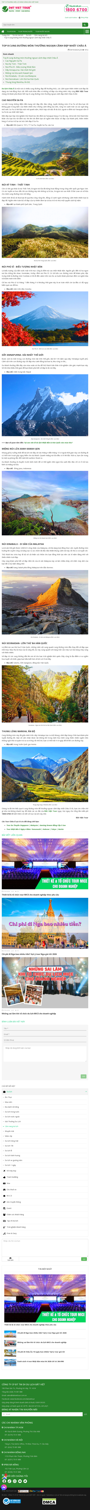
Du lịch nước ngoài (12, 1116)
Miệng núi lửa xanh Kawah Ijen (19, 73)
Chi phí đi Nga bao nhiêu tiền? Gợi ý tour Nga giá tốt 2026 (29, 954)
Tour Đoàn (11, 31)
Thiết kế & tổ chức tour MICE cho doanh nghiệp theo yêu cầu (30, 894)
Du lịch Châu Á (8, 88)
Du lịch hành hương (12, 1155)
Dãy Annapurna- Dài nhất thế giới (20, 70)
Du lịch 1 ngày (10, 1165)
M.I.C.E (7, 1195)
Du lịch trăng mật (11, 1141)
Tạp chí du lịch (10, 1221)
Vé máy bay (9, 1170)
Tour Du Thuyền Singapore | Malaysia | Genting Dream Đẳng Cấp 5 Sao (36, 825)
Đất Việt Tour (50, 811)
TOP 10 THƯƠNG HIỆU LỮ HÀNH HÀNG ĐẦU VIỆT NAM (20, 2)
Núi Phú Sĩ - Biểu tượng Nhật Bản (20, 67)
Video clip (8, 1136)
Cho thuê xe (9, 1189)
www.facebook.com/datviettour (22, 1399)
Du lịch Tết (9, 1146)
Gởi (83, 1076)
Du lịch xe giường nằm (13, 1160)
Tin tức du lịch (17, 35)
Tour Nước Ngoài (42, 31)
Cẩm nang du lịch (40, 35)
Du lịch (28, 35)
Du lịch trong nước (12, 1112)
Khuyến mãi (9, 1131)
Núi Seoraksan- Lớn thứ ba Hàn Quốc (22, 79)
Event (7, 1208)
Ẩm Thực (8, 1097)
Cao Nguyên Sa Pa (13, 61)
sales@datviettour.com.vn (17, 1395)
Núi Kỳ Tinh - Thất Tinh (15, 64)
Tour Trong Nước (25, 31)
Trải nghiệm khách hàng (14, 1227)
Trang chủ (6, 35)
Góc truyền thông (12, 1202)
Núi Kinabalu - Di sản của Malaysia (20, 76)
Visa (6, 1183)
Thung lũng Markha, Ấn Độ (17, 82)
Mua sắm (8, 1102)
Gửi (84, 1259)
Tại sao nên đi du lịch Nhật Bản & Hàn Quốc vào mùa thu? (48, 442)
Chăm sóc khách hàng (13, 1214)
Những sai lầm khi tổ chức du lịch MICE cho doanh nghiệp (29, 1013)
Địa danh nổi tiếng (12, 1107)
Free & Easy (10, 1233)
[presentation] (22, 1069)
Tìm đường (4, 1478)
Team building (10, 1177)
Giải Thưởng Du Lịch (13, 1121)
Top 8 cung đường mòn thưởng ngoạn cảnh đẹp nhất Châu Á (30, 58)
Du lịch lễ (8, 1150)
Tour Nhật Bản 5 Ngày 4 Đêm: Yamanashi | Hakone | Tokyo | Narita (35, 829)
